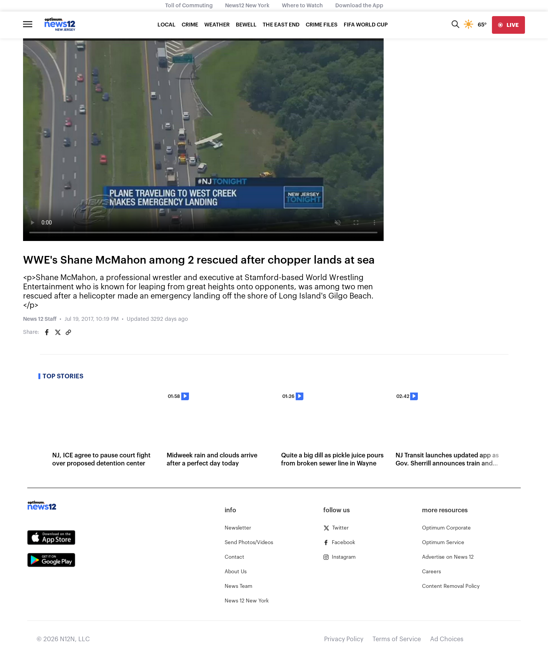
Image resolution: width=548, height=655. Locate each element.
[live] (508, 25)
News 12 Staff (39, 319)
